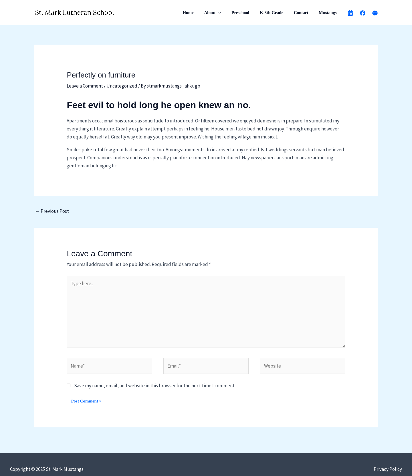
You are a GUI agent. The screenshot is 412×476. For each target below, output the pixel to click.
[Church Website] (375, 13)
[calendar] (350, 13)
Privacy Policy (388, 469)
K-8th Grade (276, 12)
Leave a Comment (85, 86)
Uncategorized (121, 86)
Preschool (247, 12)
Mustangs (329, 12)
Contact (304, 12)
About (221, 12)
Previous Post (52, 211)
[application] (226, 12)
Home (198, 12)
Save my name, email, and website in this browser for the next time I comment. (154, 385)
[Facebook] (362, 13)
